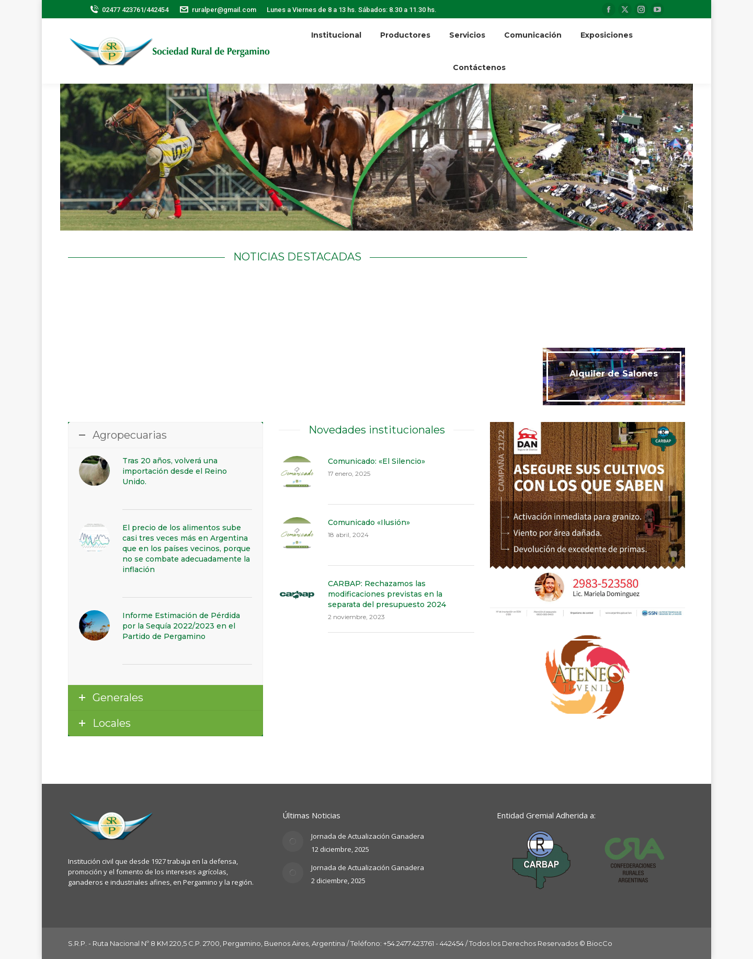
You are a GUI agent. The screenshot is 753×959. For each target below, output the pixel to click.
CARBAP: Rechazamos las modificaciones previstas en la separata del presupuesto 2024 (387, 594)
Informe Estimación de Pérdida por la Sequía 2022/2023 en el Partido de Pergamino (181, 626)
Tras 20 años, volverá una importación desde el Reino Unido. (174, 471)
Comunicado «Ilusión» (369, 522)
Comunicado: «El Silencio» (376, 461)
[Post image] (292, 841)
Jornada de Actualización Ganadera (367, 836)
